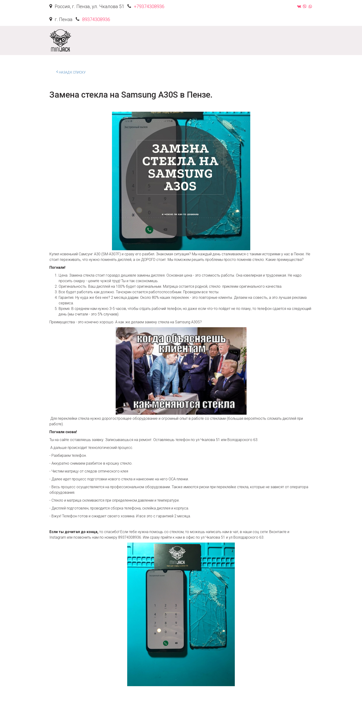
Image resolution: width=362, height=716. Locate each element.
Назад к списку (71, 71)
